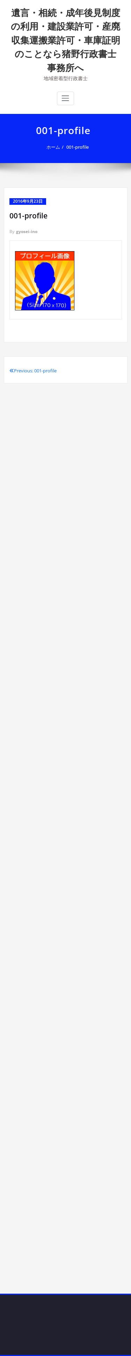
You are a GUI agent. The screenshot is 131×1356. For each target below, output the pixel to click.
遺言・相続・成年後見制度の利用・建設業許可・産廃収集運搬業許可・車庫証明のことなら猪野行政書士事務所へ (65, 40)
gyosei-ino (26, 231)
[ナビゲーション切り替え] (65, 98)
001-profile (78, 147)
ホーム (54, 147)
